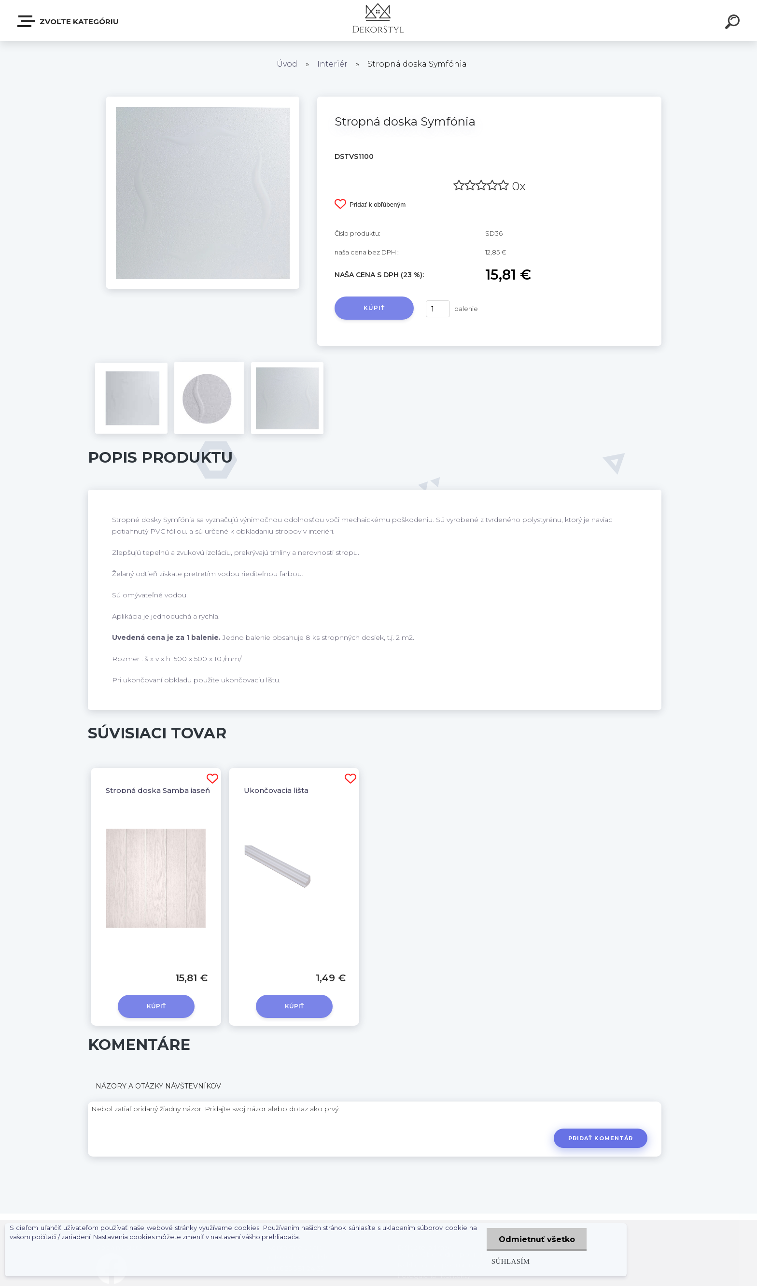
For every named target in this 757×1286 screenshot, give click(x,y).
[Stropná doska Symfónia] (202, 100)
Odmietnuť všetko (536, 1239)
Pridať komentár (600, 1138)
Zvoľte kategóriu (68, 21)
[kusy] (438, 308)
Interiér (332, 64)
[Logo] (378, 20)
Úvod (287, 64)
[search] (734, 23)
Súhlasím (510, 1261)
